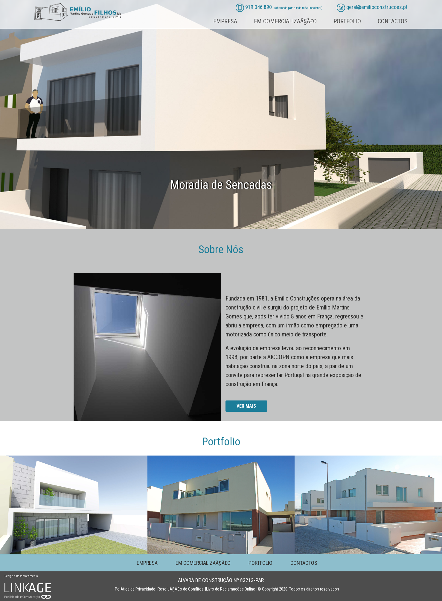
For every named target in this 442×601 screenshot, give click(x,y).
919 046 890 (258, 7)
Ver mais (246, 406)
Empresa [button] (225, 21)
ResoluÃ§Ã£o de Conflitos (181, 589)
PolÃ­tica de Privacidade (135, 589)
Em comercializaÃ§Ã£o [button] (285, 21)
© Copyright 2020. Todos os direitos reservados (298, 589)
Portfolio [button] (347, 21)
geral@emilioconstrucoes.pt (377, 7)
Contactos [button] (393, 21)
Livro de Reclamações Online (230, 589)
